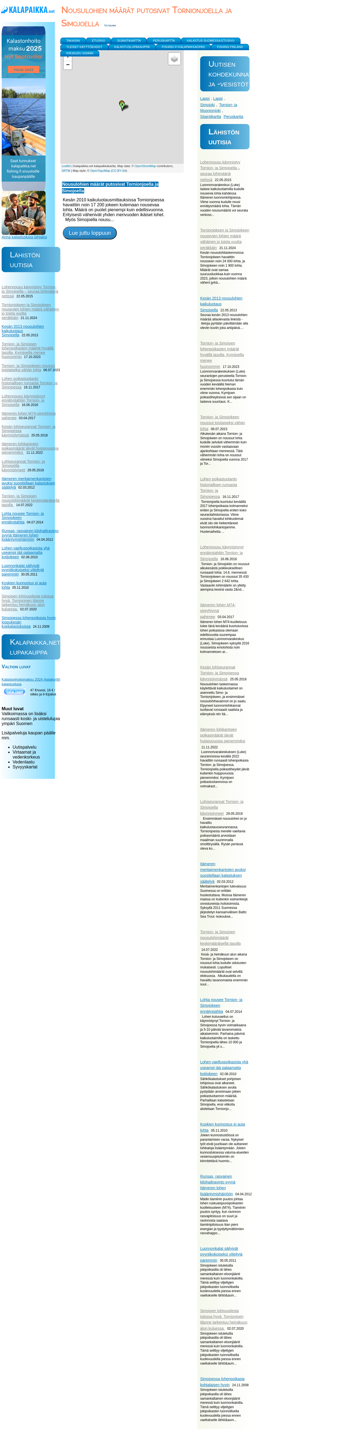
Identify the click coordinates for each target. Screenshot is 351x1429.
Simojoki (207, 105)
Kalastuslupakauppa (132, 47)
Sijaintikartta (210, 116)
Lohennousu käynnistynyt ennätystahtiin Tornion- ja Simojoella (222, 553)
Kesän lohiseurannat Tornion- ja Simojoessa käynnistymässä (219, 673)
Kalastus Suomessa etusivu (210, 40)
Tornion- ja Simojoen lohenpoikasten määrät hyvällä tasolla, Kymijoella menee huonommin (222, 355)
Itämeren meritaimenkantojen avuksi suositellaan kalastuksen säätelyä (28, 483)
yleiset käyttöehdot (84, 47)
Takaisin (73, 40)
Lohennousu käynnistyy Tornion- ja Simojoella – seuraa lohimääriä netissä (30, 291)
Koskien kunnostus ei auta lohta (24, 585)
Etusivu (98, 40)
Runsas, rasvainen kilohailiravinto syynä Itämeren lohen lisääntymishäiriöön (30, 535)
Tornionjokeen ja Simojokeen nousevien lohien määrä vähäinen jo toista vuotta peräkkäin (30, 311)
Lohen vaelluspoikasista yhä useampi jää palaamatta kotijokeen (224, 1068)
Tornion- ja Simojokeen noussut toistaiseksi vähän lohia (222, 423)
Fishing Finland (230, 47)
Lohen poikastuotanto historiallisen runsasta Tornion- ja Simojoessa (30, 382)
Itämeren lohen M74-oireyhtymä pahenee (218, 611)
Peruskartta (233, 116)
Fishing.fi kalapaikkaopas (183, 47)
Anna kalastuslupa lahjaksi (24, 237)
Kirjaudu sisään (79, 53)
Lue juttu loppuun (90, 233)
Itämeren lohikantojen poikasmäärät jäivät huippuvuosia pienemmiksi (222, 735)
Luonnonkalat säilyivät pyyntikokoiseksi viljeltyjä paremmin (221, 1254)
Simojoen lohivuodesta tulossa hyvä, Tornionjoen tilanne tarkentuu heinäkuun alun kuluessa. (27, 602)
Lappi (205, 98)
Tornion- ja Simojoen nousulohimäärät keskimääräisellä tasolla (220, 938)
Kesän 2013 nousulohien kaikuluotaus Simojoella (221, 304)
